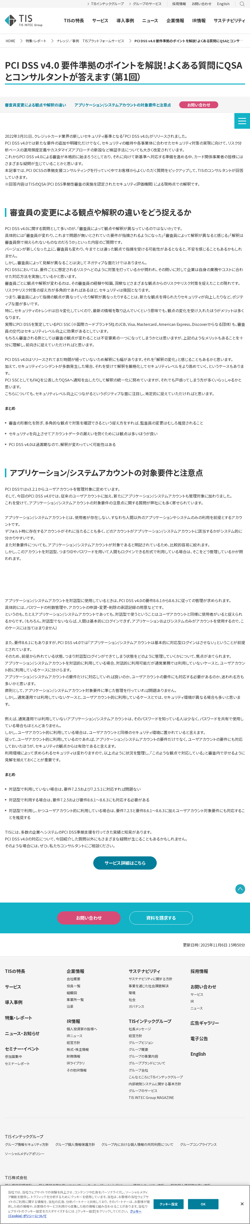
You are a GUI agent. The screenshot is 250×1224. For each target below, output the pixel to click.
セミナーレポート (17, 1063)
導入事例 (125, 20)
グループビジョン (141, 1042)
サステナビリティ (229, 20)
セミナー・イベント (22, 1048)
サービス (100, 20)
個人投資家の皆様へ (82, 1028)
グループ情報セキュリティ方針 (27, 1144)
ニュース (150, 20)
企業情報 (175, 20)
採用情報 (179, 3)
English (223, 3)
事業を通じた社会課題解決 (149, 985)
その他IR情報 (77, 1070)
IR (192, 1001)
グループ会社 (138, 1070)
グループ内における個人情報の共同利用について (137, 1144)
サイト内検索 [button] (242, 4)
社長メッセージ (140, 1028)
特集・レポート (18, 1017)
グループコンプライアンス (198, 1144)
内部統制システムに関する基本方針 (155, 1083)
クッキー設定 (168, 1204)
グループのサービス (147, 3)
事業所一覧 (75, 999)
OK (203, 1204)
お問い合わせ (201, 3)
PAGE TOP (240, 889)
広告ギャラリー (204, 1023)
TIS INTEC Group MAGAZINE (151, 1097)
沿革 (70, 1006)
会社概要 (73, 978)
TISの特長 (74, 20)
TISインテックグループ (107, 3)
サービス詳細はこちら (125, 863)
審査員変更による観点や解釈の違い (35, 105)
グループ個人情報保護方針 (75, 1144)
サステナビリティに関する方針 (151, 978)
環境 (132, 992)
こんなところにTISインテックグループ (156, 1077)
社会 (132, 999)
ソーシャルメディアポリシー (24, 1153)
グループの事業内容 (143, 1056)
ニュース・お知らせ (22, 1033)
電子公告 (199, 1038)
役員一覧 (73, 985)
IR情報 (199, 20)
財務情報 (73, 1056)
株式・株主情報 (78, 1049)
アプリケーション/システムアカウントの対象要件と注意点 (122, 105)
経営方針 (73, 1042)
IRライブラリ (75, 1063)
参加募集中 (13, 1056)
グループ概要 (138, 1049)
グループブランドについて (147, 1063)
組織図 (72, 992)
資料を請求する (161, 918)
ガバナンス (136, 1006)
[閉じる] (242, 1203)
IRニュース (75, 1035)
